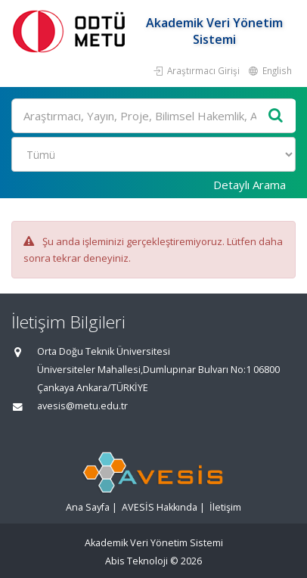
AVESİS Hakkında (159, 507)
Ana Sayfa (88, 507)
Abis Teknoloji (136, 561)
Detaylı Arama (249, 184)
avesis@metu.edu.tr (82, 405)
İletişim (225, 507)
